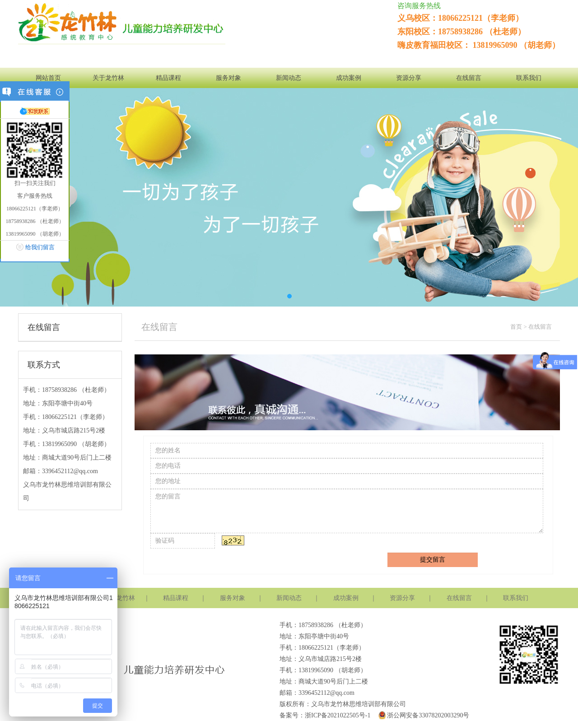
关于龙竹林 (108, 77)
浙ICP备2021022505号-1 (337, 715)
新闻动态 (288, 77)
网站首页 (48, 77)
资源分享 (408, 77)
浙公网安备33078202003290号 (423, 715)
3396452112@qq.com (70, 471)
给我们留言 (40, 247)
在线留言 (468, 77)
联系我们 (528, 77)
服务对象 (228, 77)
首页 (516, 326)
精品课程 (168, 77)
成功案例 (348, 77)
